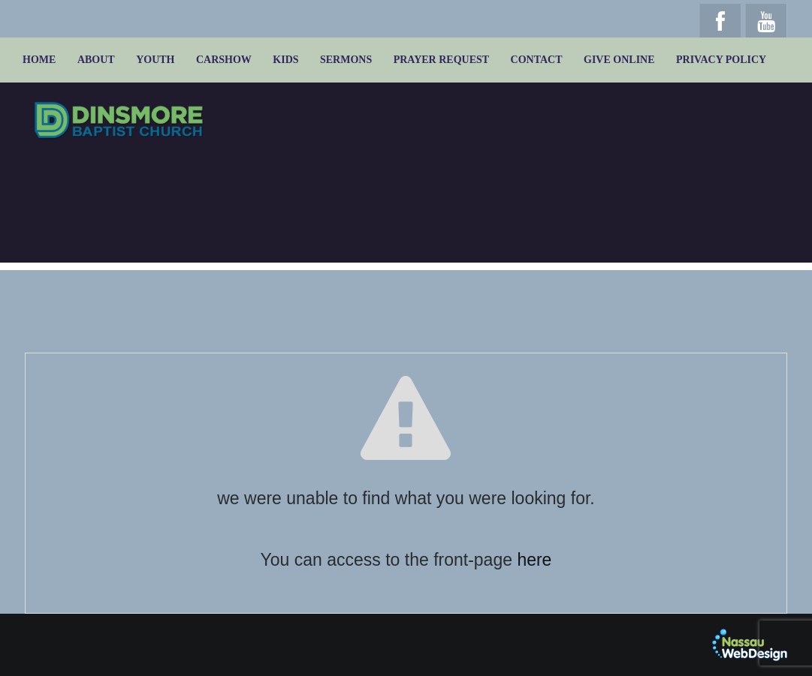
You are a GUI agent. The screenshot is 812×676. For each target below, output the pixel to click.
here (534, 559)
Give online (619, 59)
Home (39, 59)
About (96, 59)
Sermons (346, 59)
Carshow (224, 59)
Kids (285, 59)
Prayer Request (441, 59)
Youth (155, 59)
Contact (537, 59)
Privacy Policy (721, 59)
